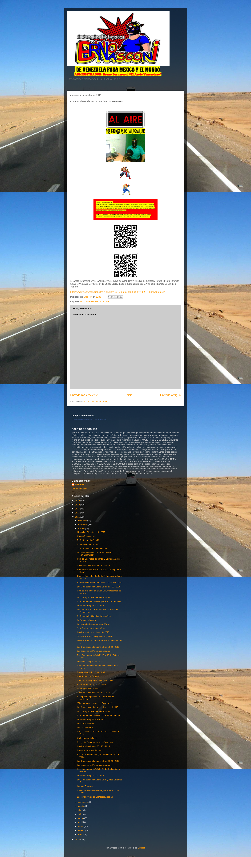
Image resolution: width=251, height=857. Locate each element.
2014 (77, 839)
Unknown (80, 484)
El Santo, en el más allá (88, 540)
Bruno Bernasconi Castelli (82, 419)
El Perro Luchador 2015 (88, 544)
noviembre (83, 524)
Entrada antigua (170, 395)
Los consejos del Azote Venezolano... (94, 651)
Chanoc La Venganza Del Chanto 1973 (95, 680)
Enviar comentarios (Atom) (95, 401)
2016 (77, 513)
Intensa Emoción (85, 786)
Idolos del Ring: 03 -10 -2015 (90, 775)
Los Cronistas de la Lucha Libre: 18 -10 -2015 (98, 647)
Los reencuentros (85, 727)
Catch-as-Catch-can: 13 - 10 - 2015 (93, 692)
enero (81, 834)
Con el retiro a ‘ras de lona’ (89, 750)
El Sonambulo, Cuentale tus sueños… (94, 616)
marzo (81, 826)
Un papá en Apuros (86, 536)
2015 (77, 517)
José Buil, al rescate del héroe (91, 628)
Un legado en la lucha (87, 738)
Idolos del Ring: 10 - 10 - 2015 (91, 719)
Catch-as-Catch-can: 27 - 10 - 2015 (93, 565)
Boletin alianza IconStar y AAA (91, 672)
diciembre (82, 520)
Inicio (129, 395)
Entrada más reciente (84, 395)
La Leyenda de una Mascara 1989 (93, 624)
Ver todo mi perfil (80, 489)
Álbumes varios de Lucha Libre (91, 684)
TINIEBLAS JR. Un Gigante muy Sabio (95, 636)
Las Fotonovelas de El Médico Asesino (95, 797)
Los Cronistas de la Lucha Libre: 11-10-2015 (97, 707)
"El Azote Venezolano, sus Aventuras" (94, 703)
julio (80, 810)
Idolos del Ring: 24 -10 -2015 (90, 605)
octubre (81, 528)
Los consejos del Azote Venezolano (93, 597)
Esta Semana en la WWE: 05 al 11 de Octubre (98, 715)
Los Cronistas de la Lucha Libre (94, 301)
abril (80, 822)
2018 (77, 505)
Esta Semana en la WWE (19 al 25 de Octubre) (99, 601)
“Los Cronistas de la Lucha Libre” (92, 548)
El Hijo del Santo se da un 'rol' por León (95, 742)
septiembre (83, 802)
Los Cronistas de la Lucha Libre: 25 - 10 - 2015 (98, 587)
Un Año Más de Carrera (88, 676)
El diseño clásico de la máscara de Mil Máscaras (99, 582)
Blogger (141, 848)
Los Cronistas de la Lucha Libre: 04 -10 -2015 (98, 761)
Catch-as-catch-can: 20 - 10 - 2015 (93, 632)
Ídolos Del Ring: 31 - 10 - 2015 (91, 532)
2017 (77, 509)
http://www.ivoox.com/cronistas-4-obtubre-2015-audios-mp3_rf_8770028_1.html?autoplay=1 (118, 292)
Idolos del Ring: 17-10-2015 (90, 661)
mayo (80, 818)
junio (80, 814)
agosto (81, 806)
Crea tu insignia (100, 419)
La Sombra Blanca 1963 (88, 688)
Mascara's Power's (85, 723)
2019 (77, 500)
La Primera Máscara (86, 620)
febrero (81, 830)
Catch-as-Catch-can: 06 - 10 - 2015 (93, 746)
